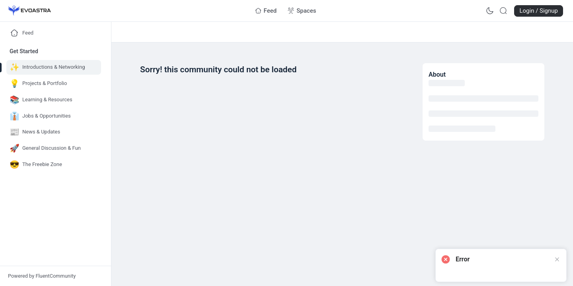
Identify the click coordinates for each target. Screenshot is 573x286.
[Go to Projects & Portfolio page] (53, 83)
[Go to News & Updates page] (53, 132)
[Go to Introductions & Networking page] (53, 67)
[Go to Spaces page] (302, 10)
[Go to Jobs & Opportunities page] (53, 116)
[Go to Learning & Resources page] (53, 100)
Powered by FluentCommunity (42, 276)
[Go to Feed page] (266, 10)
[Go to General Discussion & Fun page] (53, 148)
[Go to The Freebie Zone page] (53, 164)
